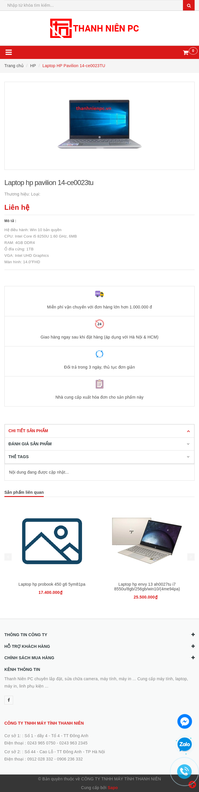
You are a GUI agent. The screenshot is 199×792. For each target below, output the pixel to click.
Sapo (113, 787)
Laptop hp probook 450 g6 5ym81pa (51, 584)
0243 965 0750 (41, 743)
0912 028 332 (40, 759)
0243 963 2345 (73, 743)
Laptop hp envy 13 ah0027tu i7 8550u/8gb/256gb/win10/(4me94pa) (147, 586)
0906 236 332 (70, 759)
